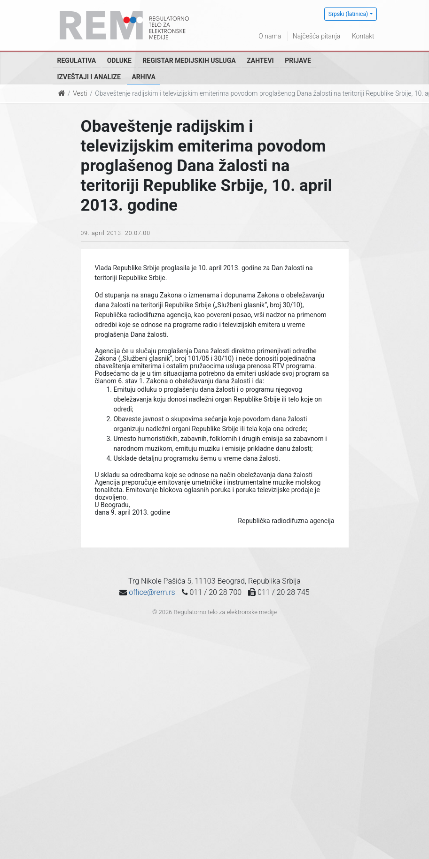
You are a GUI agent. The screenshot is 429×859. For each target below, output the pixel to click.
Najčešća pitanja (317, 36)
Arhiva (143, 77)
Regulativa (76, 60)
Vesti (80, 93)
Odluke (119, 60)
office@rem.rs (152, 592)
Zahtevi (260, 60)
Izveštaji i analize (89, 77)
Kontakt (363, 36)
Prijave (298, 60)
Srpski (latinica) (348, 14)
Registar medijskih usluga (188, 60)
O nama (269, 36)
